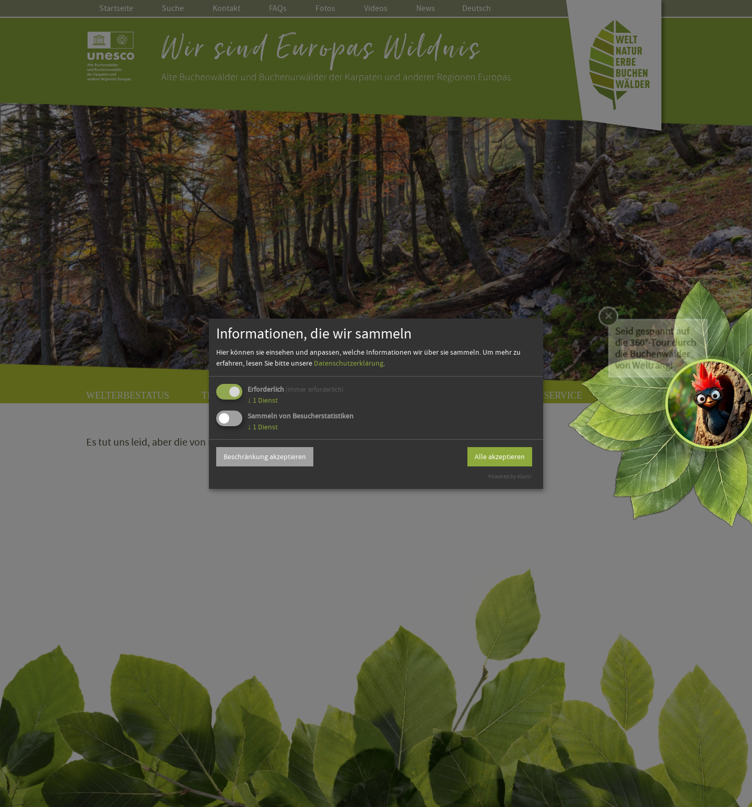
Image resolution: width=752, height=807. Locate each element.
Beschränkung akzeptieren (265, 456)
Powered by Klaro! (510, 477)
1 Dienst (263, 400)
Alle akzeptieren (500, 456)
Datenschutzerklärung (348, 363)
